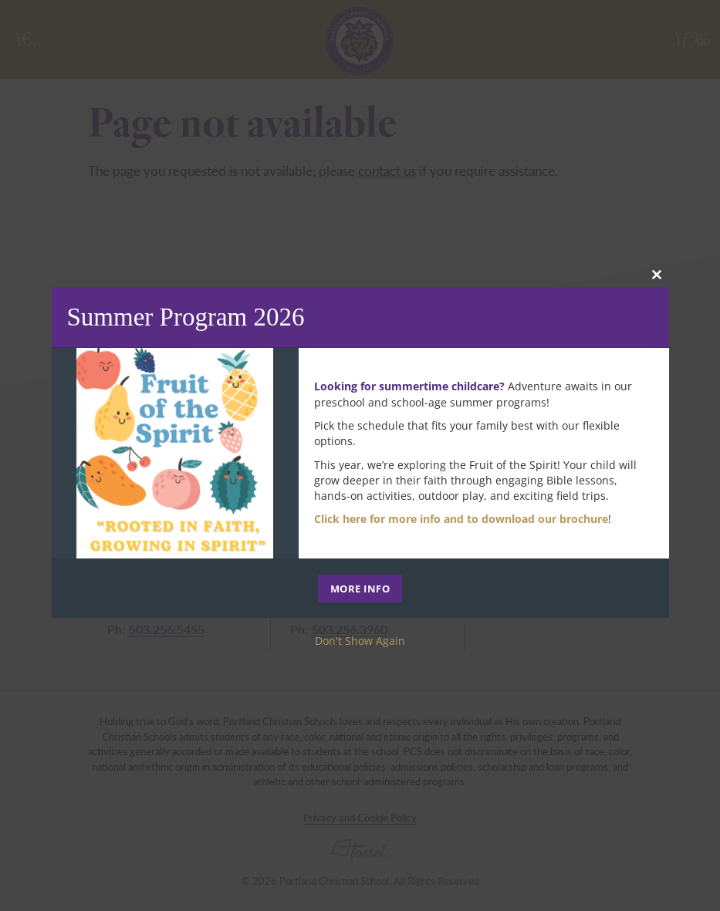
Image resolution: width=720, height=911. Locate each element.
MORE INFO (360, 589)
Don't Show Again (360, 640)
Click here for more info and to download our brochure (461, 518)
